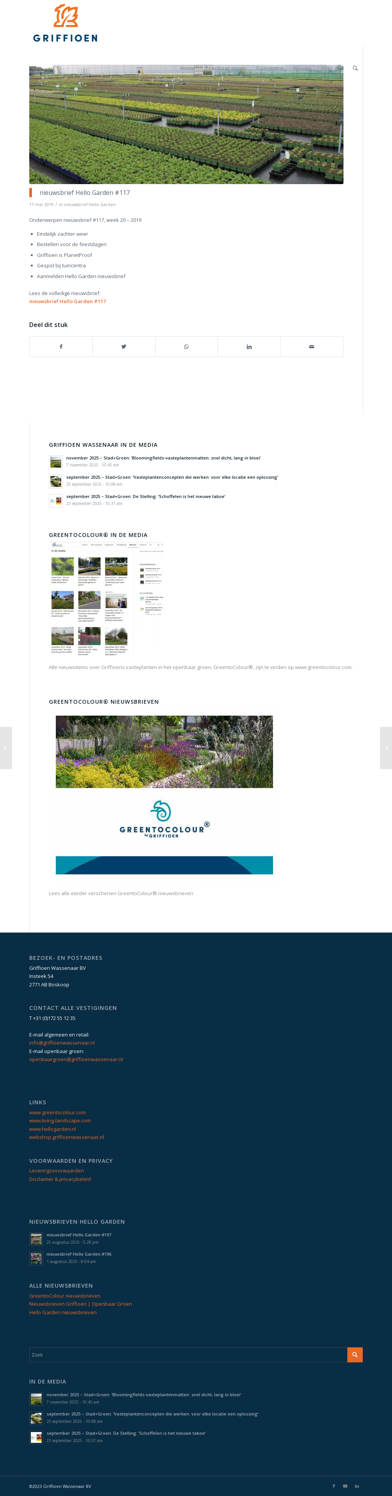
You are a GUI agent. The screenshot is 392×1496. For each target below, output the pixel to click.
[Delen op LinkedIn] (249, 347)
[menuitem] (187, 68)
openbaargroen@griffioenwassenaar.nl (76, 1059)
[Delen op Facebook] (61, 347)
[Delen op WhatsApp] (187, 347)
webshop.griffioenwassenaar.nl (66, 1137)
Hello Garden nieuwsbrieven (63, 1312)
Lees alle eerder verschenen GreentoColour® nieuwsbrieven (121, 893)
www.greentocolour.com (57, 1112)
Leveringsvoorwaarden (56, 1170)
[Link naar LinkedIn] (357, 1486)
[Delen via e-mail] (312, 347)
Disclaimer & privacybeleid (60, 1179)
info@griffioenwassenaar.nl (62, 1042)
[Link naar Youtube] (345, 1486)
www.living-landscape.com (60, 1120)
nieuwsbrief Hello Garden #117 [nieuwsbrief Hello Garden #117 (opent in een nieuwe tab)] (67, 301)
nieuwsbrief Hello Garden (90, 204)
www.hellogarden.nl (52, 1128)
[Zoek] (355, 68)
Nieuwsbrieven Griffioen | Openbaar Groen (80, 1303)
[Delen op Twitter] (124, 347)
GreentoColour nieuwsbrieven (65, 1295)
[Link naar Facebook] (334, 1486)
